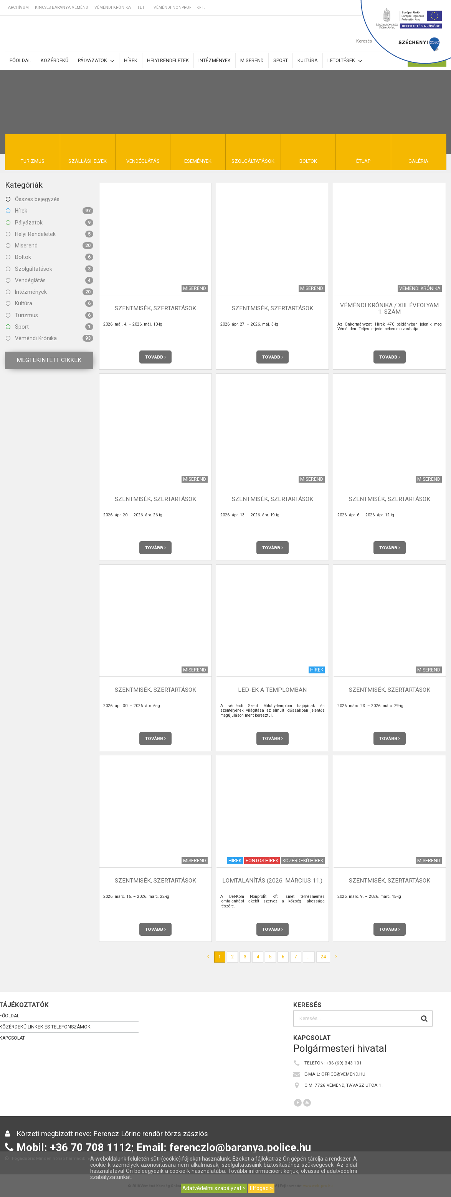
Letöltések (344, 60)
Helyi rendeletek (168, 60)
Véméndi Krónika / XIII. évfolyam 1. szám (389, 308)
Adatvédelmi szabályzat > (214, 1188)
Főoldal (20, 60)
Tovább (155, 357)
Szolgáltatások (49, 268)
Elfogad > (261, 1188)
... (309, 957)
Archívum (18, 7)
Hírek (130, 60)
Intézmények (214, 60)
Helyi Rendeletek (49, 234)
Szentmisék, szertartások (155, 308)
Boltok (49, 257)
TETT (142, 7)
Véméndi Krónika (112, 7)
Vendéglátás (49, 280)
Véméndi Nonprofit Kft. (179, 7)
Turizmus (49, 315)
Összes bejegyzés (32, 199)
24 (323, 957)
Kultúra (307, 60)
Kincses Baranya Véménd (61, 7)
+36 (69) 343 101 (344, 1063)
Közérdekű (54, 60)
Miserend (252, 60)
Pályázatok (96, 60)
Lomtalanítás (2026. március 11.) (272, 880)
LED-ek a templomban (272, 689)
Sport (280, 60)
